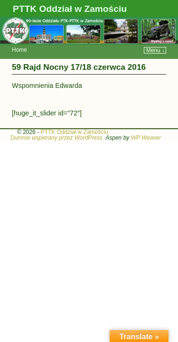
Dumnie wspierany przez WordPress (56, 123)
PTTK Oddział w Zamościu (70, 9)
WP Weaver (146, 123)
